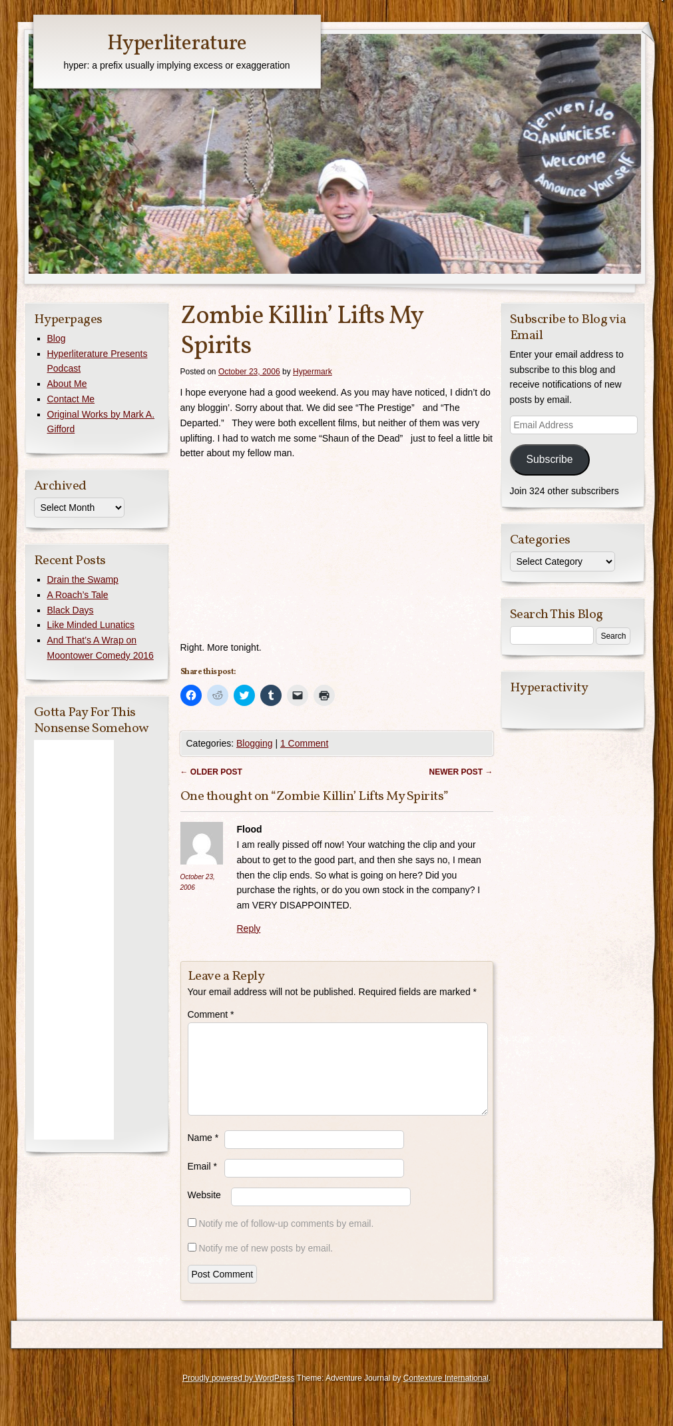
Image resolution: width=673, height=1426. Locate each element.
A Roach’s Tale (78, 594)
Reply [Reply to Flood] (249, 928)
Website (204, 1211)
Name (203, 1153)
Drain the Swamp (82, 579)
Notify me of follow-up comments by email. (285, 1239)
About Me (67, 383)
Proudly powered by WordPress (238, 1394)
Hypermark (312, 371)
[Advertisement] (74, 940)
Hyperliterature (176, 44)
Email (202, 1182)
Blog (56, 338)
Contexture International (446, 1394)
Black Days (70, 610)
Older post (211, 772)
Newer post (461, 772)
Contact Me (71, 399)
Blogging (254, 743)
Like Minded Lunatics (91, 624)
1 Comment (304, 743)
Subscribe (549, 459)
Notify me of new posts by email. (265, 1264)
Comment (211, 1014)
